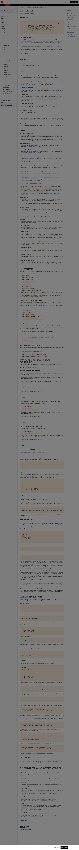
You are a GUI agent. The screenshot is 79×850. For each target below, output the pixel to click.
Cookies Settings (56, 847)
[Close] (77, 847)
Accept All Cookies (64, 847)
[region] (39, 847)
